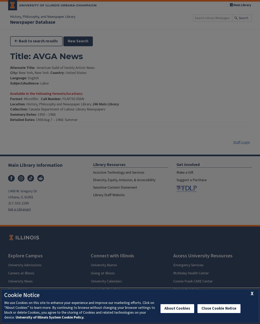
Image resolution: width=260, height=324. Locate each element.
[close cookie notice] (252, 293)
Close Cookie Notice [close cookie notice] (219, 308)
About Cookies (177, 308)
